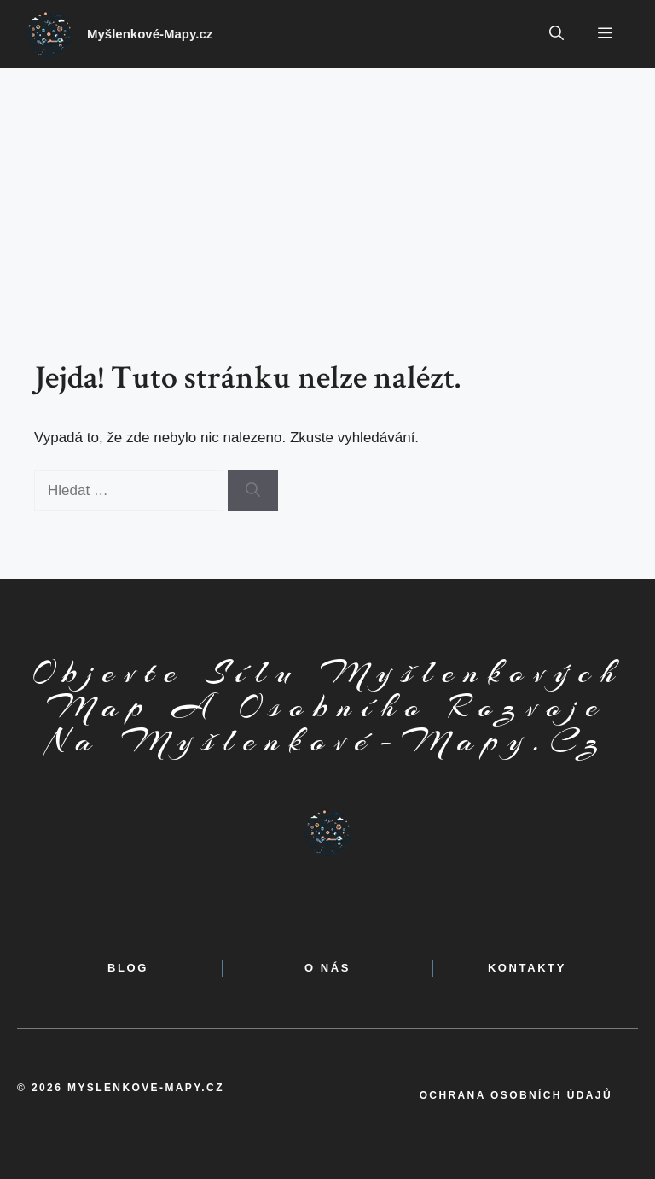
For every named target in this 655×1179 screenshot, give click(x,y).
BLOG (127, 967)
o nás (327, 967)
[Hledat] (253, 490)
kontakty (527, 967)
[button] (556, 34)
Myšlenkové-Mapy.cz (149, 33)
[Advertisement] (327, 196)
